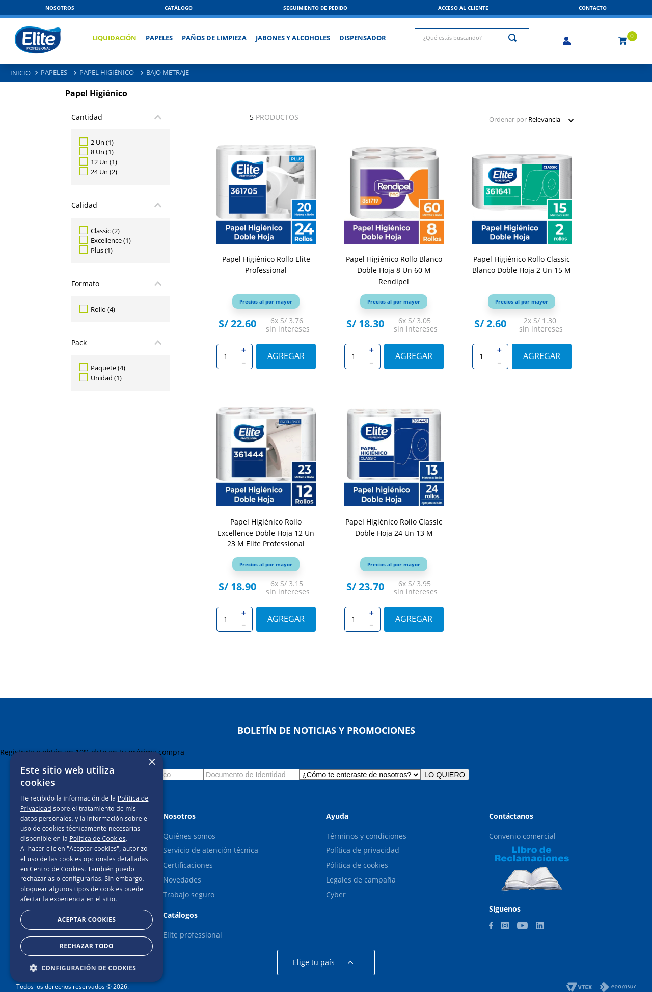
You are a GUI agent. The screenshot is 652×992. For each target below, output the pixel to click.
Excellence (111, 240)
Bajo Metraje (167, 72)
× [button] (151, 762)
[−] (243, 362)
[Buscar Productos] (514, 38)
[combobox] (472, 37)
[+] (243, 350)
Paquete (108, 367)
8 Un (102, 151)
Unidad (106, 377)
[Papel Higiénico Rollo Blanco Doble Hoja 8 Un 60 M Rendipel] (394, 261)
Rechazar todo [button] (87, 946)
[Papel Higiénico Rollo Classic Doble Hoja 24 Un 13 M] (394, 524)
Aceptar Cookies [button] (87, 919)
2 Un (102, 142)
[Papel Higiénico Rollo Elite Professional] (266, 261)
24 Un (104, 171)
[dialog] (86, 867)
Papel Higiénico (106, 72)
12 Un (104, 162)
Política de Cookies (97, 838)
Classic (105, 230)
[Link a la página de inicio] (20, 73)
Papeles (54, 72)
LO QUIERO (444, 774)
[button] (592, 7)
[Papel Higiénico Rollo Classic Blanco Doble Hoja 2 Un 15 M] (522, 261)
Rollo (103, 309)
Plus (102, 250)
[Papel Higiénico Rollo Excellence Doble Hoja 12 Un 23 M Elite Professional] (266, 524)
